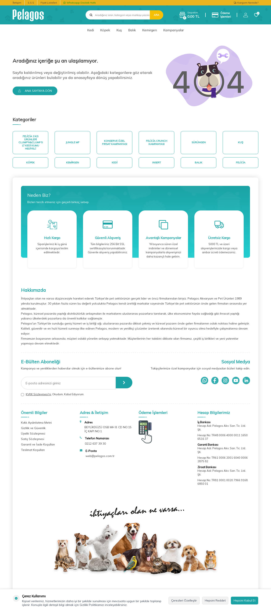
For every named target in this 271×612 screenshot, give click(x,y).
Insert (156, 164)
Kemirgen (149, 30)
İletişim (17, 2)
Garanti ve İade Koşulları (38, 446)
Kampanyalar (173, 30)
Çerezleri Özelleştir (184, 600)
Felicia (240, 164)
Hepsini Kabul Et (244, 600)
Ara (156, 14)
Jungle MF (73, 143)
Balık (132, 30)
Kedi (90, 30)
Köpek (105, 30)
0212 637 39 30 (95, 445)
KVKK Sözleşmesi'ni (38, 396)
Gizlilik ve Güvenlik (33, 430)
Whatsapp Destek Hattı (79, 2)
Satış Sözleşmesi (32, 441)
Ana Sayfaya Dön (36, 91)
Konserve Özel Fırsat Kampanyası (114, 143)
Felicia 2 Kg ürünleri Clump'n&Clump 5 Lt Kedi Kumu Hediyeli (30, 143)
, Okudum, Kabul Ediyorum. (52, 396)
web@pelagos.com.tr (100, 458)
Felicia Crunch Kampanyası (156, 143)
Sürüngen (198, 143)
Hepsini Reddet (215, 600)
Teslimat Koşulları (33, 451)
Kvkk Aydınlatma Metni (36, 424)
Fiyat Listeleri (49, 2)
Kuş (119, 30)
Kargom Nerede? (246, 2)
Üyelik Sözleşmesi (33, 435)
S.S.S (31, 2)
